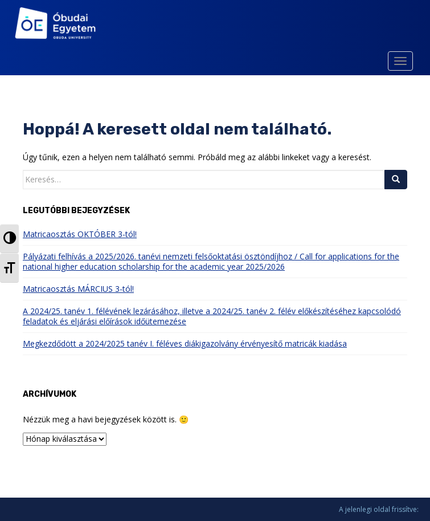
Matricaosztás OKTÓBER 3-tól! (80, 234)
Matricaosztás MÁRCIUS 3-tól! (78, 288)
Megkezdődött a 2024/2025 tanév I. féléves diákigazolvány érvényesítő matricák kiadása (185, 343)
